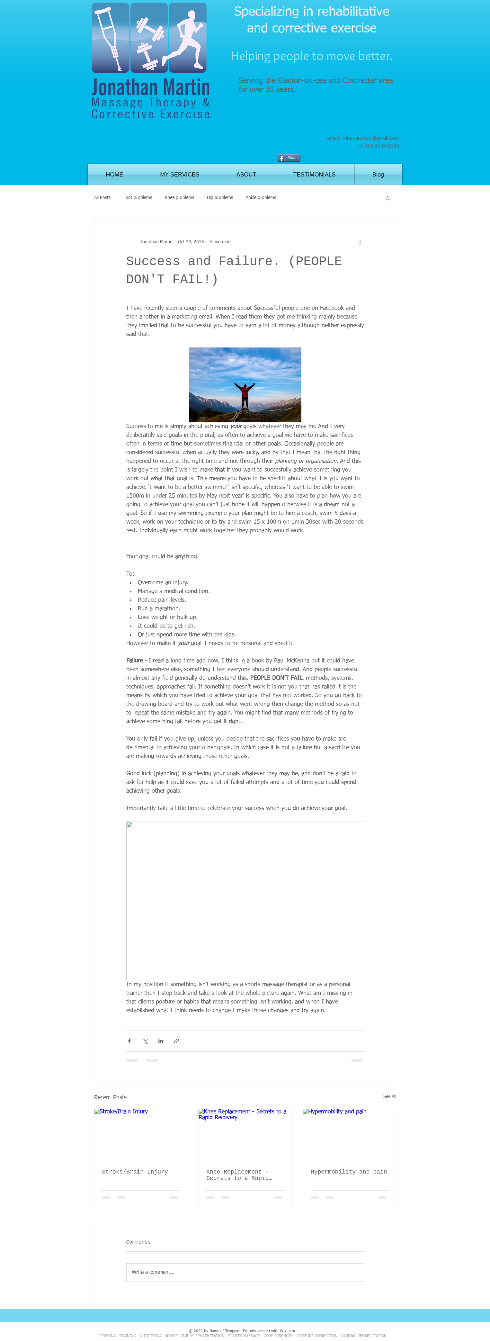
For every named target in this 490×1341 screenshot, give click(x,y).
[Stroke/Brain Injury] (140, 1135)
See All (389, 1096)
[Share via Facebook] (129, 1041)
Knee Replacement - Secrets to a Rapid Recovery (237, 1175)
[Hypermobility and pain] (349, 1135)
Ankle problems (261, 197)
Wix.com (287, 1331)
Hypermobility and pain (349, 1172)
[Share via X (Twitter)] (145, 1041)
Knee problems (179, 197)
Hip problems (220, 197)
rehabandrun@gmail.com (371, 138)
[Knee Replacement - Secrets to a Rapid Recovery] (245, 1135)
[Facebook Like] (370, 158)
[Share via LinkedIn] (161, 1041)
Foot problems (137, 197)
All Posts (102, 197)
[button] (388, 198)
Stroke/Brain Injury (135, 1172)
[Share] (289, 158)
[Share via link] (177, 1041)
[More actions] (360, 242)
